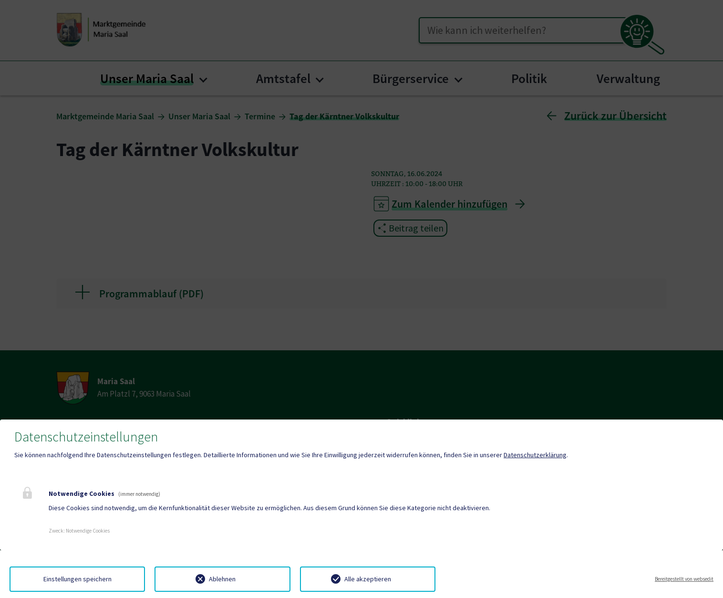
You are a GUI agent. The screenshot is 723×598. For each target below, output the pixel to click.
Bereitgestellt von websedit (684, 579)
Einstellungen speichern (77, 579)
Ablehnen (222, 579)
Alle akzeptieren (367, 579)
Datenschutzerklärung (535, 455)
